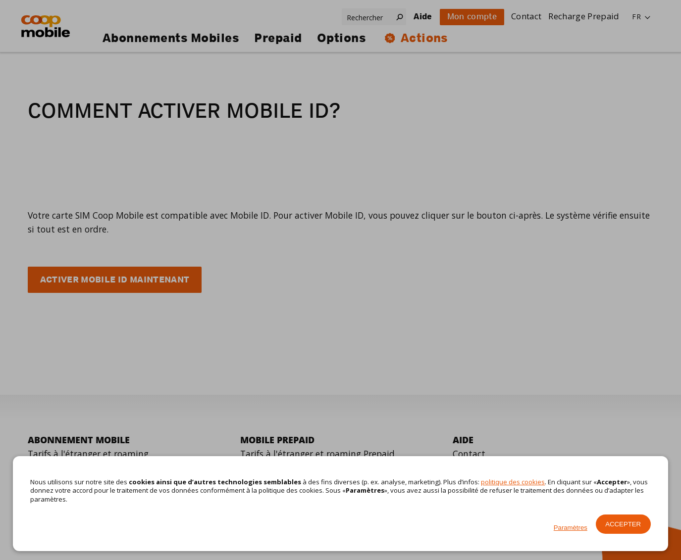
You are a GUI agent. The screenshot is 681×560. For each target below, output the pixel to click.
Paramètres (570, 527)
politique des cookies (513, 481)
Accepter (623, 524)
